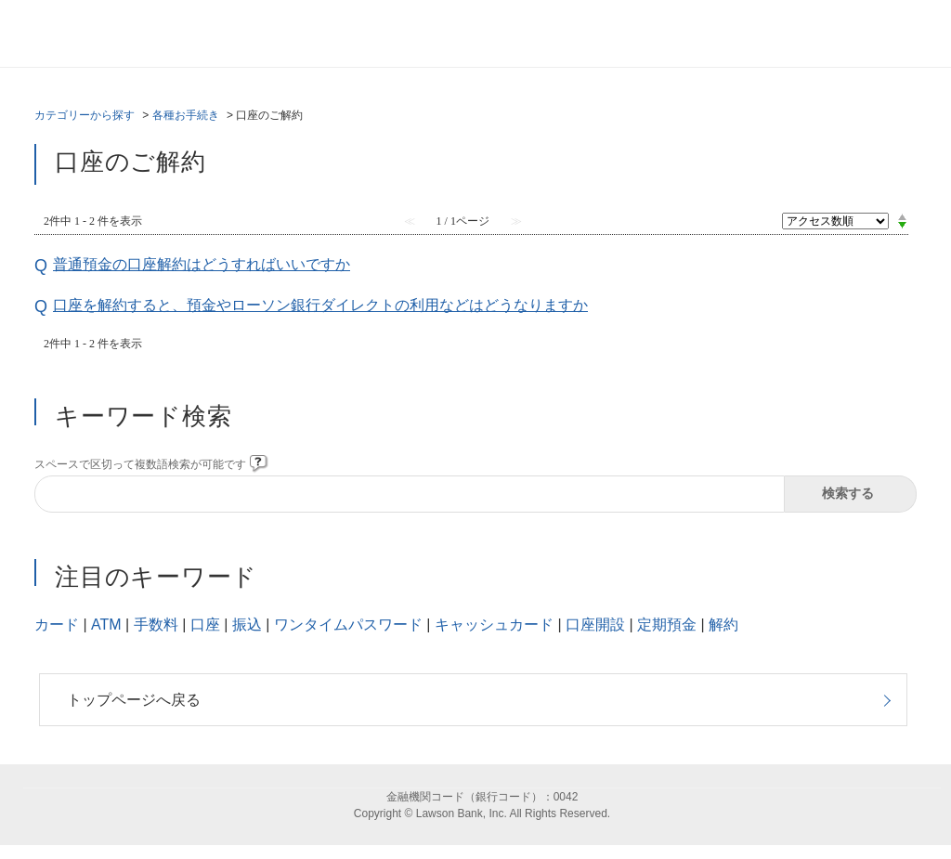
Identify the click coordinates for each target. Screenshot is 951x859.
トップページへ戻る (134, 700)
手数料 (156, 624)
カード (56, 624)
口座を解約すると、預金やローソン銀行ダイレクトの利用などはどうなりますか (320, 305)
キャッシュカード (494, 624)
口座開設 (595, 624)
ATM (106, 624)
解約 (723, 624)
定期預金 (667, 624)
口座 (205, 624)
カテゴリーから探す (84, 115)
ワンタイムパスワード (348, 624)
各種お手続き (185, 115)
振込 (247, 624)
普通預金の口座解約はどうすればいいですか (201, 264)
